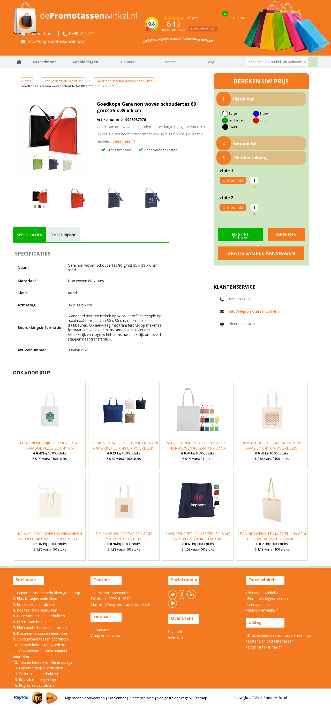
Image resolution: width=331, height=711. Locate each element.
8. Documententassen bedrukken (40, 633)
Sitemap (200, 697)
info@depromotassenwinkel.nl (254, 311)
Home (19, 62)
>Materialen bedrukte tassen (270, 641)
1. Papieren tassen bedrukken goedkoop (46, 592)
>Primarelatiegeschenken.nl (268, 598)
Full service (100, 629)
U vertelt (175, 631)
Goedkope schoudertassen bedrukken (124, 81)
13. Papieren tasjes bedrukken (38, 668)
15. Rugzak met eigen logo (35, 679)
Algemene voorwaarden (85, 697)
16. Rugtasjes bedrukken (33, 685)
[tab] (29, 234)
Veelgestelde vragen (174, 697)
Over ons (175, 637)
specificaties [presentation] (29, 234)
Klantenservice (142, 697)
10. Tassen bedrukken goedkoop (40, 644)
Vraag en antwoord (107, 635)
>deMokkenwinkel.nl (262, 610)
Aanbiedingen (85, 61)
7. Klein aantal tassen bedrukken (40, 627)
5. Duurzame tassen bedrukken (39, 615)
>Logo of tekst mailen (264, 647)
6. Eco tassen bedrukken (33, 621)
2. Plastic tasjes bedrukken (35, 598)
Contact (169, 61)
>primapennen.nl (259, 604)
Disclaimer (117, 697)
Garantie (128, 61)
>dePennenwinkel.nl (262, 592)
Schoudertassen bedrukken (63, 81)
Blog (210, 61)
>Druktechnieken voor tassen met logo (278, 635)
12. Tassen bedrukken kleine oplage (42, 662)
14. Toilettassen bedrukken (35, 673)
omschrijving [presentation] (63, 234)
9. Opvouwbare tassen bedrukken (41, 639)
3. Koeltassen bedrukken (33, 604)
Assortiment (44, 61)
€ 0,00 (238, 18)
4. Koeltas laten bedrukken (35, 610)
